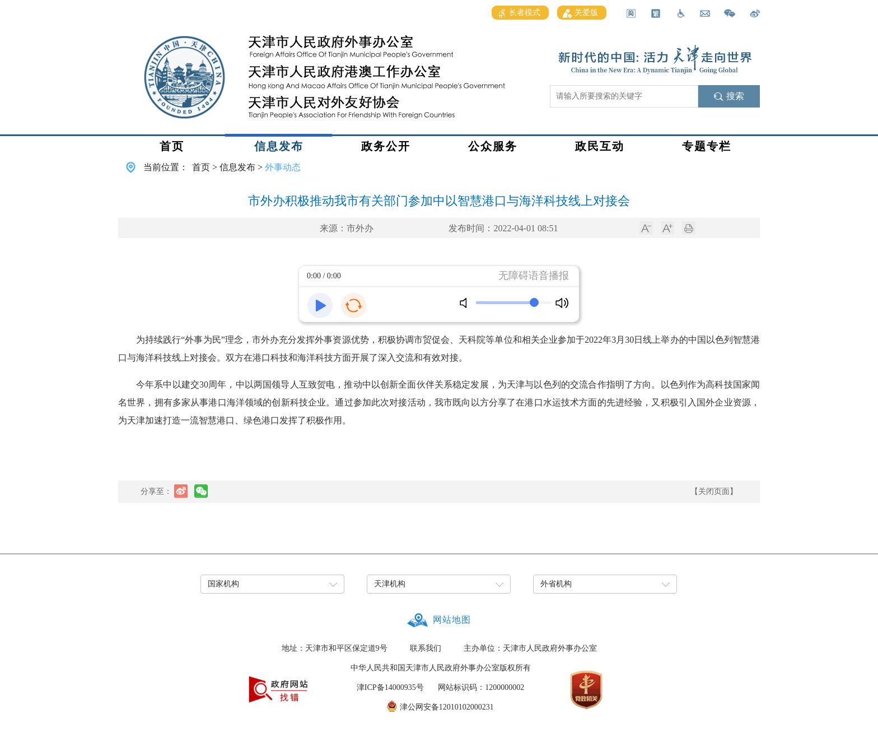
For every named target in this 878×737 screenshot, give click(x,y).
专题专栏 (706, 146)
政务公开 (385, 146)
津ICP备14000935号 (390, 687)
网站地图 (452, 619)
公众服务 (492, 146)
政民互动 (599, 146)
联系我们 (425, 648)
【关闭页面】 (713, 491)
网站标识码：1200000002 (481, 687)
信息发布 (278, 146)
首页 (172, 146)
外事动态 (283, 167)
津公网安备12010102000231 (447, 707)
